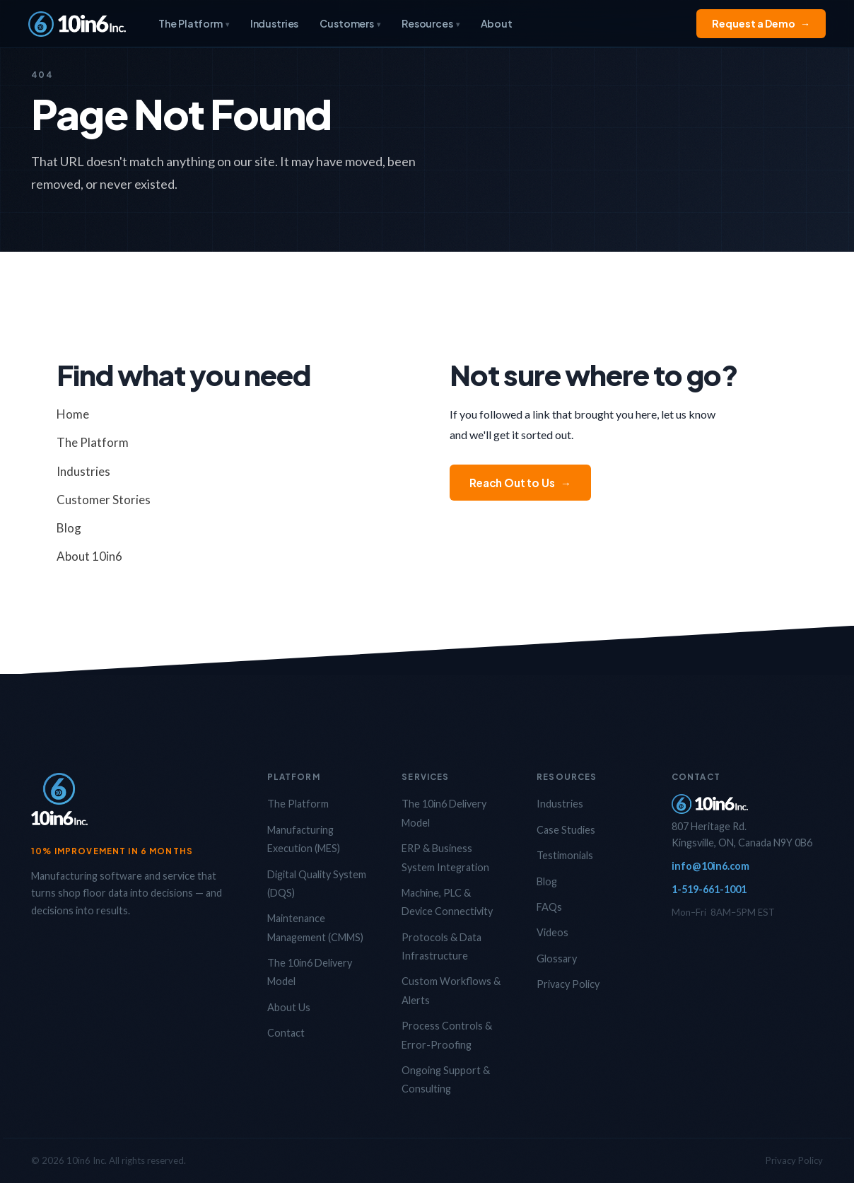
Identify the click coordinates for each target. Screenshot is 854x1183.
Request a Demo (761, 24)
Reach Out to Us (520, 482)
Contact (286, 1033)
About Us (288, 1007)
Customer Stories (104, 499)
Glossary (557, 958)
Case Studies (566, 830)
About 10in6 (89, 556)
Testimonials (565, 855)
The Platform (193, 23)
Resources (431, 23)
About (497, 23)
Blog (69, 527)
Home (73, 414)
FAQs (549, 907)
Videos (552, 932)
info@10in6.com (710, 866)
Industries (274, 23)
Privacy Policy (568, 984)
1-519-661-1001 (709, 889)
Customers (350, 23)
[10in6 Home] (77, 24)
